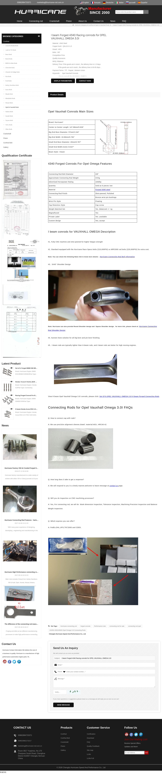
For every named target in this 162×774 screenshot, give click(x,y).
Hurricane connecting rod (68, 626)
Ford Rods (8, 81)
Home (19, 21)
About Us (82, 21)
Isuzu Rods (8, 89)
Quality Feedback (94, 746)
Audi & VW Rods (10, 50)
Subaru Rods (8, 111)
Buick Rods (8, 59)
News (112, 21)
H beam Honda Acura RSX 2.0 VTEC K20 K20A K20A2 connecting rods (26, 409)
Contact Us (98, 21)
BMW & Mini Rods (10, 63)
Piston (69, 21)
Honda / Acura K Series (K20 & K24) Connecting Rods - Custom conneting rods (26, 382)
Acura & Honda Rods (11, 45)
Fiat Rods (7, 76)
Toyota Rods (8, 120)
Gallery (5, 147)
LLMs (89, 754)
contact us (114, 486)
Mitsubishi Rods (9, 98)
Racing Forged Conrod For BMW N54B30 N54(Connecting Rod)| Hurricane (26, 395)
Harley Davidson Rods (11, 85)
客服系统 (3, 772)
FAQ (124, 21)
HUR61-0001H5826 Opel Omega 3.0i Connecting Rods (68, 630)
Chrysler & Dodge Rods (12, 72)
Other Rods (8, 129)
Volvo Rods (8, 125)
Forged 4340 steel (102, 190)
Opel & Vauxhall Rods (102, 25)
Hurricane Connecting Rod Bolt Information (117, 257)
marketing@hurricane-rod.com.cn (50, 2)
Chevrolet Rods (9, 67)
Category (84, 25)
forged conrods (85, 626)
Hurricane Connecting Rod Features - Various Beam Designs (21, 520)
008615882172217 (25, 741)
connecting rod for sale (117, 626)
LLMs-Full (91, 758)
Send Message (63, 705)
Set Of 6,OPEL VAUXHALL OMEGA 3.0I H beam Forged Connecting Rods (129, 396)
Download (91, 738)
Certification (91, 734)
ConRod (91, 25)
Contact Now (85, 81)
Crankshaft (54, 21)
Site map (90, 750)
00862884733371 (24, 2)
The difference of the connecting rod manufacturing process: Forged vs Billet (21, 624)
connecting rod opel (134, 626)
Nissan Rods (8, 103)
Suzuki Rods (8, 116)
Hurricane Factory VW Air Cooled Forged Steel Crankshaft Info (21, 468)
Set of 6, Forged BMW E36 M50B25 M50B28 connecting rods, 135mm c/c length (26, 368)
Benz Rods (8, 54)
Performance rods (100, 626)
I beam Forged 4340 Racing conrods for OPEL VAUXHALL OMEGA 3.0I (85, 658)
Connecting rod (36, 21)
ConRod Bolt (7, 143)
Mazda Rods (8, 94)
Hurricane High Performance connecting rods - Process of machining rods (21, 572)
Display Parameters (63, 81)
